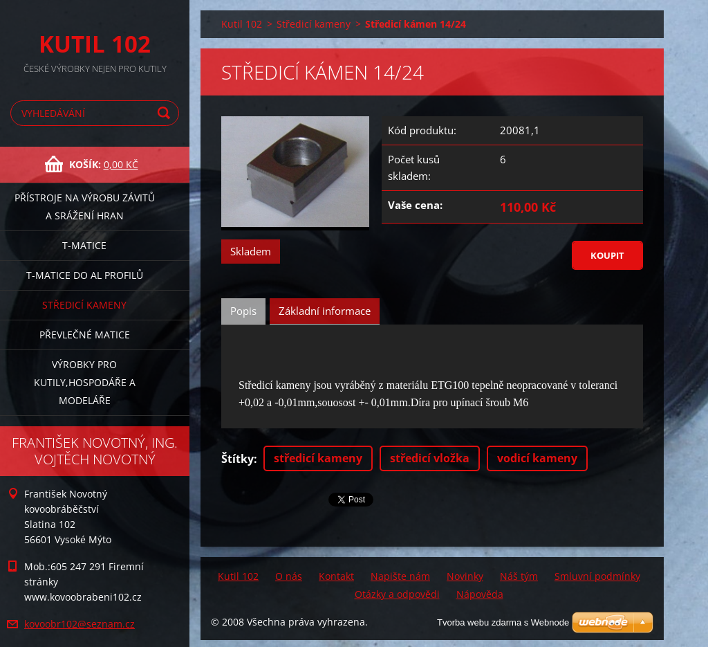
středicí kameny (318, 458)
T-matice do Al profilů (84, 275)
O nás (288, 576)
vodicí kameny (537, 458)
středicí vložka (429, 458)
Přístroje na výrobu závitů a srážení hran (85, 206)
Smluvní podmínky (597, 576)
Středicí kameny (84, 304)
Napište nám (400, 576)
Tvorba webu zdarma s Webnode (503, 622)
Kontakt (336, 576)
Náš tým (519, 576)
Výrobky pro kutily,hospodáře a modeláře (85, 382)
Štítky (237, 458)
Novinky (465, 576)
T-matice (84, 245)
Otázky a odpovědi (397, 594)
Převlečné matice (84, 334)
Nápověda (479, 594)
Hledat (166, 113)
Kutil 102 (241, 23)
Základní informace (325, 311)
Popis (243, 311)
